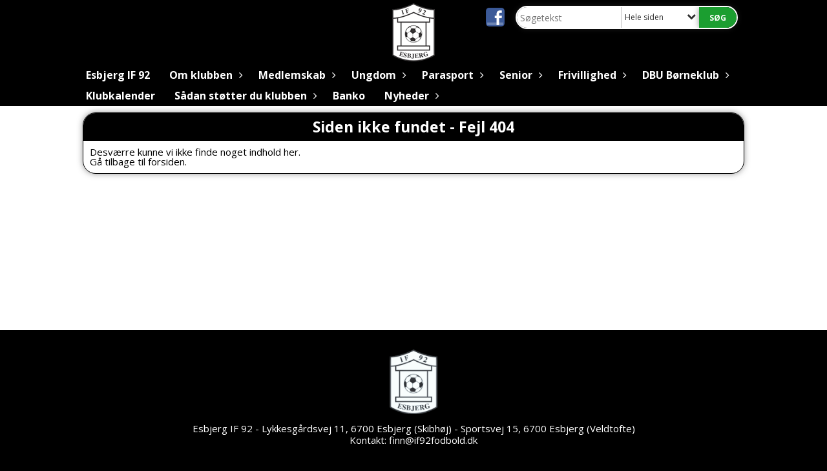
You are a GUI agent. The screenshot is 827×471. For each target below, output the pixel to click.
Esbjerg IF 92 (118, 75)
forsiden (166, 161)
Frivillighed (590, 75)
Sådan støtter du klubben (243, 96)
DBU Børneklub (684, 75)
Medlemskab (295, 75)
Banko (349, 96)
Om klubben (204, 75)
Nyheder (409, 96)
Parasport (451, 75)
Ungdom (377, 75)
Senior (519, 75)
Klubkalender (120, 96)
